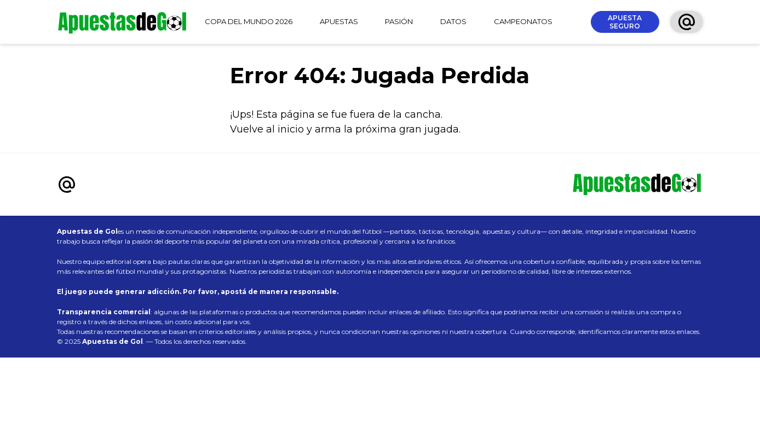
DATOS (453, 21)
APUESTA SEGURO (625, 22)
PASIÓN (399, 21)
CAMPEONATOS (523, 21)
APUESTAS (339, 21)
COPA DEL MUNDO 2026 (248, 21)
